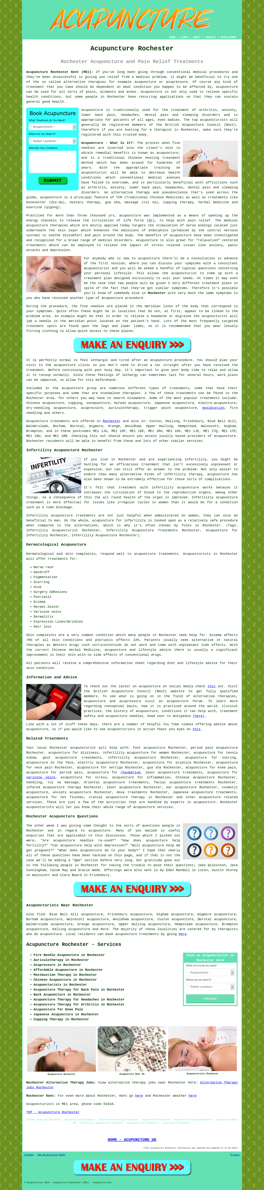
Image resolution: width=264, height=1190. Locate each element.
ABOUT (197, 37)
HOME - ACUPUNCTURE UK (132, 1139)
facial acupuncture (172, 782)
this (211, 686)
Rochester (157, 293)
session (118, 263)
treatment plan (98, 278)
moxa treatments (132, 792)
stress (101, 777)
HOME (172, 37)
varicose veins (40, 777)
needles (88, 148)
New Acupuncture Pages (51, 1155)
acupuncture (227, 87)
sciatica (183, 762)
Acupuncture (92, 110)
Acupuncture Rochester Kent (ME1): (59, 72)
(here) (199, 716)
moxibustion (213, 408)
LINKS (184, 37)
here (183, 934)
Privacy (235, 1155)
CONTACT (210, 37)
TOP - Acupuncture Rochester (53, 1112)
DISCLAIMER (228, 37)
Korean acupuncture (132, 403)
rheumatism (130, 772)
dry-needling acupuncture (50, 408)
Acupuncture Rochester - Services (73, 944)
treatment (35, 87)
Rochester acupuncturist (73, 748)
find (41, 914)
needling (34, 782)
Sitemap (29, 1155)
